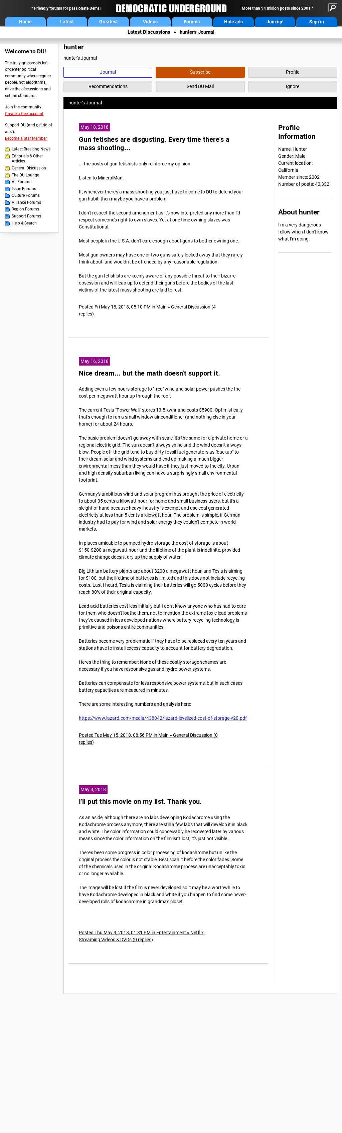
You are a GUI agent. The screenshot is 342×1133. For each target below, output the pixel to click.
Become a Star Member (26, 138)
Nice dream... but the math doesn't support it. (149, 373)
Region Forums (25, 209)
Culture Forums (26, 195)
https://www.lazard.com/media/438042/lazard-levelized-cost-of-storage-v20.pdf (163, 718)
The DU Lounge (25, 175)
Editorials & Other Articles (27, 159)
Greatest (108, 21)
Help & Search (24, 223)
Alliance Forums (26, 202)
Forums (192, 21)
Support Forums (26, 216)
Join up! (275, 21)
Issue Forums (24, 188)
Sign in (316, 21)
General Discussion (29, 168)
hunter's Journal (197, 32)
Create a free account (24, 113)
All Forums (21, 181)
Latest (67, 21)
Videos (150, 21)
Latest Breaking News (31, 149)
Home (25, 21)
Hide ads (233, 21)
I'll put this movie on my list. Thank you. (140, 801)
